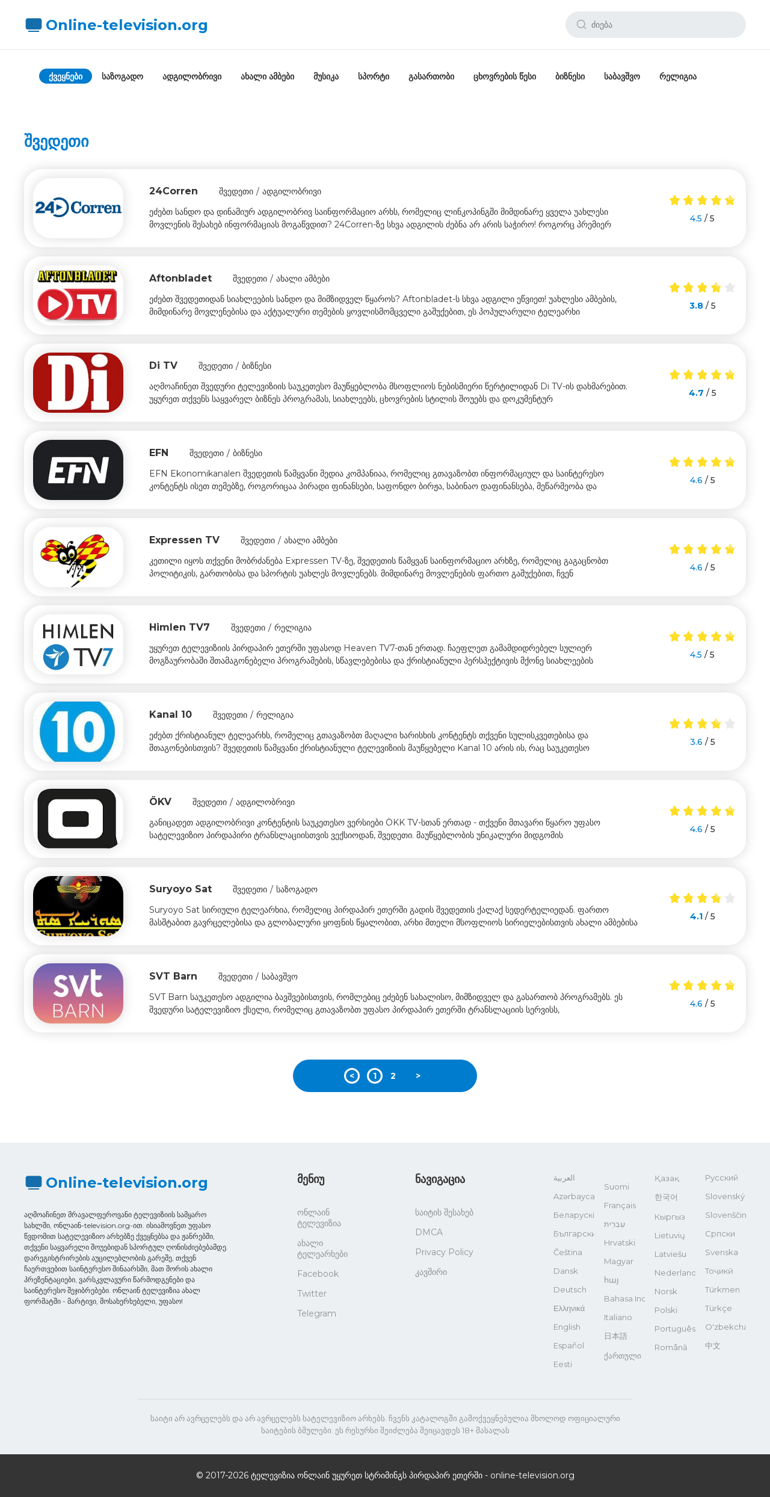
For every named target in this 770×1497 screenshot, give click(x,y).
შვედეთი (236, 191)
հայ (611, 1280)
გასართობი (431, 76)
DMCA (429, 1232)
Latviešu (670, 1254)
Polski (665, 1310)
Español (568, 1345)
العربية (564, 1177)
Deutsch (570, 1289)
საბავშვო (622, 76)
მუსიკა (326, 76)
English (567, 1327)
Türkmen (722, 1289)
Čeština (567, 1252)
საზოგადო (122, 76)
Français (620, 1205)
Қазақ (666, 1178)
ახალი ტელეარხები (322, 1248)
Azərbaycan (573, 1196)
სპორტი (373, 76)
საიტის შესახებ (444, 1212)
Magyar (618, 1261)
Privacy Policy (444, 1252)
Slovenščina (725, 1215)
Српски (720, 1233)
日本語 (615, 1336)
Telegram (316, 1313)
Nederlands (674, 1272)
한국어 (666, 1197)
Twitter (312, 1293)
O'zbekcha (725, 1327)
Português (674, 1328)
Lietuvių (669, 1235)
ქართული (622, 1355)
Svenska (721, 1252)
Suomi (616, 1186)
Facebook (318, 1273)
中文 (713, 1345)
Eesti (562, 1364)
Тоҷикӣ (719, 1271)
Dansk (565, 1271)
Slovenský (725, 1196)
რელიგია (678, 76)
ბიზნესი (570, 76)
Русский (721, 1177)
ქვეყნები (65, 76)
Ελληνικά (569, 1308)
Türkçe (718, 1308)
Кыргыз (669, 1216)
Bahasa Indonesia (624, 1298)
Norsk (665, 1291)
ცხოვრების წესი (504, 76)
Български (573, 1233)
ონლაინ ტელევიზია (319, 1218)
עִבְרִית (614, 1224)
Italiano (618, 1317)
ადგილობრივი (191, 76)
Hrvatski (619, 1242)
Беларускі (573, 1215)
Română (671, 1347)
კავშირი (431, 1272)
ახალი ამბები (267, 76)
